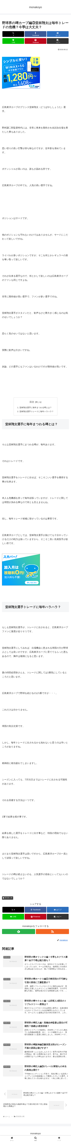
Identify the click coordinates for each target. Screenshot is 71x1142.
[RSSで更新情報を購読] (52, 931)
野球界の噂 (7, 898)
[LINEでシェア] (13, 41)
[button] (58, 41)
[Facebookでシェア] (35, 34)
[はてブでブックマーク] (58, 34)
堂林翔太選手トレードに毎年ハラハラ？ (36, 412)
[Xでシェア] (13, 34)
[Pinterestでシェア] (35, 41)
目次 (32, 402)
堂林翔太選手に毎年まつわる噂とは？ (35, 408)
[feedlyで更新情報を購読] (18, 931)
